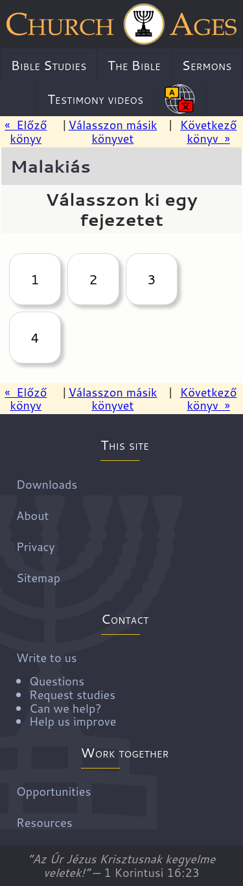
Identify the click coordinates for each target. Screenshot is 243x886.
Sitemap (38, 577)
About (32, 514)
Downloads (46, 483)
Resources (44, 822)
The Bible (134, 65)
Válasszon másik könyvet (112, 131)
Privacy (35, 545)
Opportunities (53, 791)
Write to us (126, 688)
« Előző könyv (26, 131)
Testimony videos (95, 99)
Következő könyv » (208, 131)
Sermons (207, 65)
